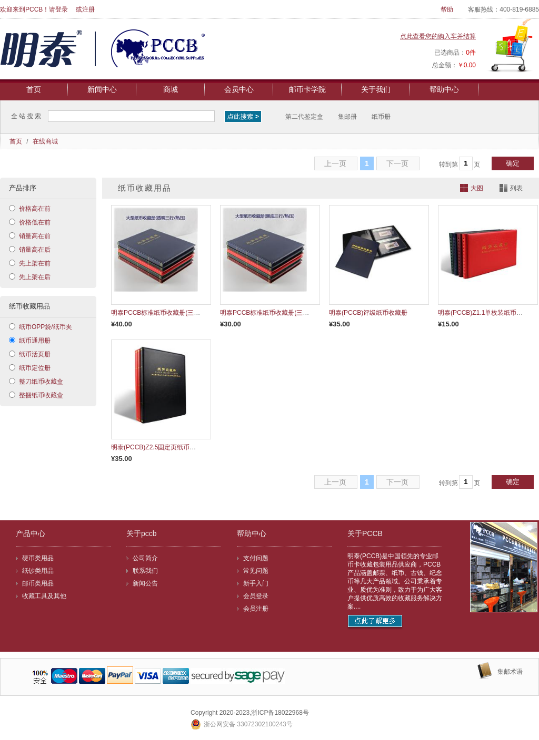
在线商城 (45, 141)
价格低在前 (35, 222)
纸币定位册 (35, 368)
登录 (61, 9)
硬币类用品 (38, 558)
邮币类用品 (38, 583)
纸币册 (381, 116)
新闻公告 (145, 583)
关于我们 (376, 90)
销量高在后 (35, 249)
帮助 (447, 9)
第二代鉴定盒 (304, 116)
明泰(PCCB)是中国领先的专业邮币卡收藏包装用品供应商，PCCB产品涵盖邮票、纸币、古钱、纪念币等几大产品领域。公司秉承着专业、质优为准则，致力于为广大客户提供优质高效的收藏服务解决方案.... (394, 581)
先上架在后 (35, 277)
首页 (33, 90)
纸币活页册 (35, 354)
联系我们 (145, 570)
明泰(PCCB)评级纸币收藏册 (368, 312)
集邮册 (347, 116)
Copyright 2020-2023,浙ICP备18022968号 (250, 712)
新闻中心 (102, 90)
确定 (513, 163)
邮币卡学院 (307, 90)
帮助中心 (444, 90)
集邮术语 (510, 671)
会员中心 (239, 90)
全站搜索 (27, 116)
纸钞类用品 (38, 570)
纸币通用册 (35, 340)
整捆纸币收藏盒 (41, 395)
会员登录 (255, 596)
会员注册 (255, 608)
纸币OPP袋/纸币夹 (45, 327)
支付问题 (255, 558)
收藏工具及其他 (44, 596)
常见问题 (255, 570)
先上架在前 (35, 263)
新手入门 (255, 583)
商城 (170, 90)
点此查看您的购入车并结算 (438, 36)
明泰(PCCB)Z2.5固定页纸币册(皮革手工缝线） (176, 447)
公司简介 (145, 558)
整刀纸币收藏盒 (41, 381)
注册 (88, 9)
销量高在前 (35, 236)
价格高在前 (35, 208)
